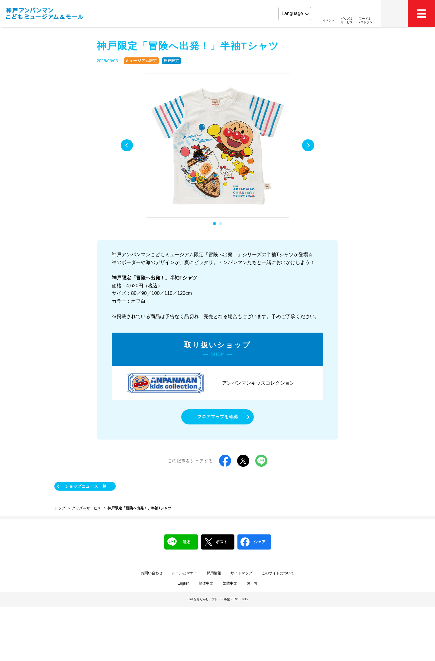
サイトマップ (241, 573)
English (183, 583)
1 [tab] (214, 223)
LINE (261, 461)
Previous (127, 145)
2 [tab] (220, 223)
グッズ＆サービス (86, 508)
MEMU (421, 13)
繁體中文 (230, 583)
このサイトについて (278, 573)
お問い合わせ (152, 573)
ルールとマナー (184, 573)
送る (179, 542)
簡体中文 (206, 583)
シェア (253, 542)
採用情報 (214, 573)
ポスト (215, 542)
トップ (59, 508)
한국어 (251, 583)
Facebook (225, 461)
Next (308, 145)
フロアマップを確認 (217, 416)
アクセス (394, 13)
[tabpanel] (217, 145)
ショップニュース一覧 (86, 486)
